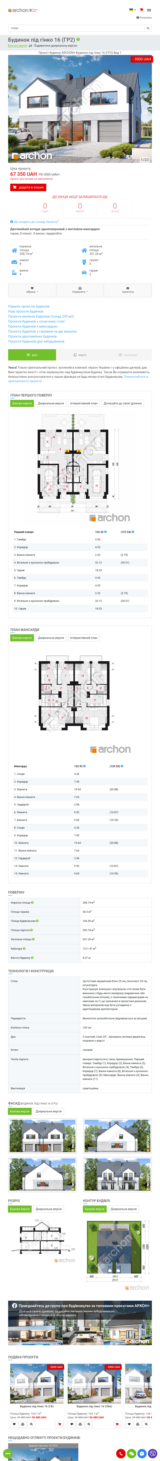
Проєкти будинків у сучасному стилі (36, 321)
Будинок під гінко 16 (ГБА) (94, 1406)
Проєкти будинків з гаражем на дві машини (42, 331)
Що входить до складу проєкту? (34, 222)
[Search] (80, 28)
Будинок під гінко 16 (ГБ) (37, 1406)
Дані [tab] (32, 355)
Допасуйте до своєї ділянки (123, 403)
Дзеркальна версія (51, 403)
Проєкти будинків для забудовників (36, 341)
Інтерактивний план (84, 403)
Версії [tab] (80, 355)
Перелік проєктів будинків (28, 306)
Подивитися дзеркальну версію (55, 45)
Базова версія (17, 45)
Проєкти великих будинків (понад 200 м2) (41, 316)
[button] (121, 1453)
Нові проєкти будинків (25, 311)
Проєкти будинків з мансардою (33, 326)
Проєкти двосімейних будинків (32, 336)
